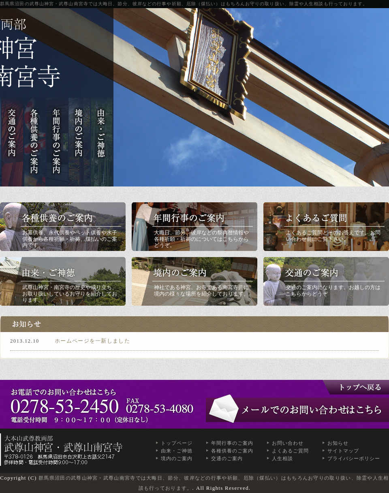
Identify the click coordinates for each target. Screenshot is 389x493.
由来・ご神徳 (176, 451)
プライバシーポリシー (353, 458)
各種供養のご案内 (232, 451)
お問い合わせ (288, 443)
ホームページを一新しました (92, 341)
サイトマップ (343, 451)
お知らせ (337, 443)
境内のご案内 (176, 458)
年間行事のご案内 (232, 443)
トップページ (176, 443)
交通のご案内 (227, 458)
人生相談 (282, 458)
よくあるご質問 (290, 451)
